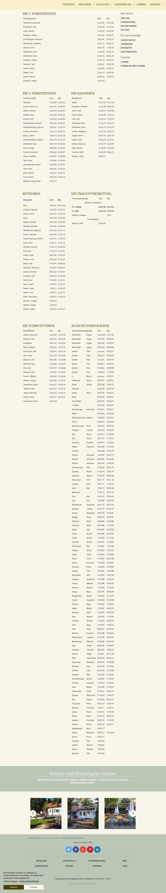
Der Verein (85, 4)
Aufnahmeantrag (97, 861)
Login (124, 866)
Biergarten (126, 48)
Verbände (97, 866)
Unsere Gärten (128, 40)
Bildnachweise (42, 866)
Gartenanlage (123, 4)
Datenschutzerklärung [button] (29, 881)
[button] (33, 813)
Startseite (69, 4)
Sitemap (69, 866)
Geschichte (102, 4)
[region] (83, 813)
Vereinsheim (126, 44)
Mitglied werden (128, 26)
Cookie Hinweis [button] (11, 881)
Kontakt (155, 4)
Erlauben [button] (33, 887)
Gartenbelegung (129, 52)
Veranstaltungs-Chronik (133, 66)
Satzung (125, 30)
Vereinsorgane (128, 22)
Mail (125, 861)
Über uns (125, 18)
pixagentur (92, 883)
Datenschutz (69, 861)
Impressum (41, 861)
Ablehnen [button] (14, 887)
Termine (141, 4)
